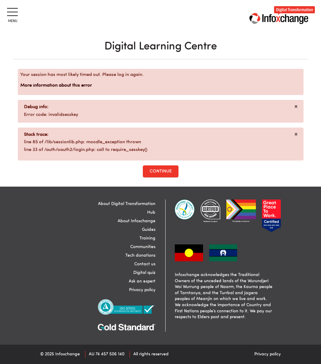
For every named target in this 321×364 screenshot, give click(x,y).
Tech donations (140, 255)
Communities (142, 247)
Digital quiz (144, 273)
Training (147, 238)
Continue (161, 171)
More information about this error (56, 85)
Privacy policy (142, 290)
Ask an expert (142, 281)
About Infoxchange (136, 221)
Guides (148, 230)
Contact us (144, 264)
